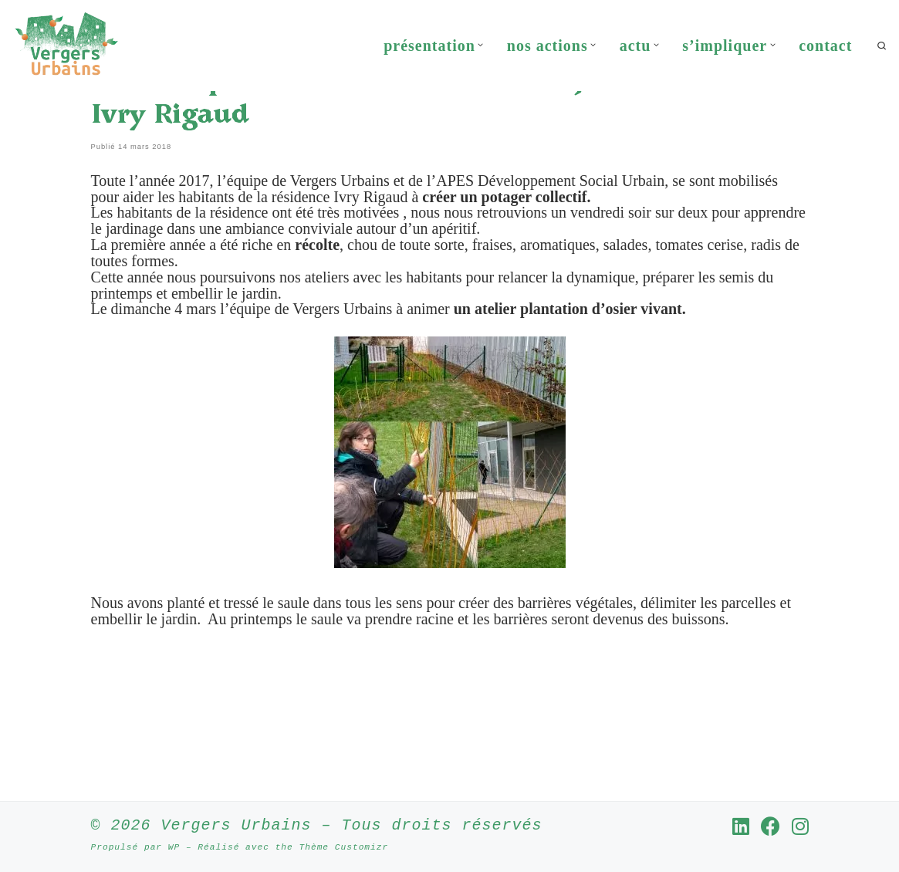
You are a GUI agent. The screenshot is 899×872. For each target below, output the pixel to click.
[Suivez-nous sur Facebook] (770, 827)
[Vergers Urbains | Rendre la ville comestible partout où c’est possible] (66, 43)
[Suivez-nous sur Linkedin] (740, 827)
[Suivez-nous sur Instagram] (800, 827)
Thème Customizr (343, 847)
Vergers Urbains (236, 826)
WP (174, 847)
